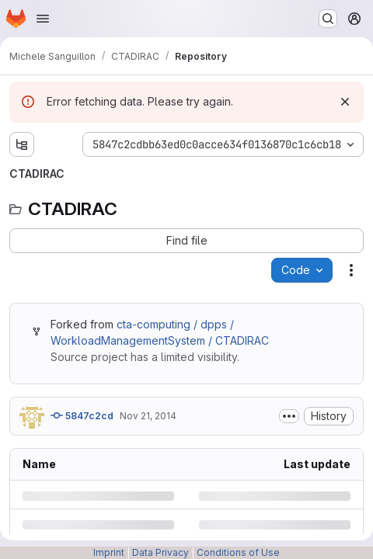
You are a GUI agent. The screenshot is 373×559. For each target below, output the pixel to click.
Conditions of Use (238, 552)
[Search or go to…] (328, 18)
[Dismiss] (345, 101)
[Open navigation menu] (42, 18)
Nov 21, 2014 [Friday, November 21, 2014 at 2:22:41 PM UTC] (148, 416)
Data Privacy (160, 552)
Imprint (108, 552)
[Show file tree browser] (21, 144)
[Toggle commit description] (289, 416)
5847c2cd (82, 415)
